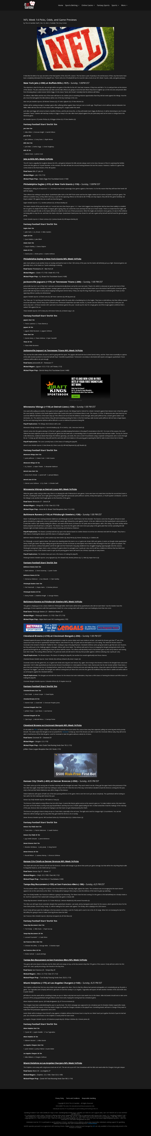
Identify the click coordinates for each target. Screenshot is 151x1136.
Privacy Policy (59, 1098)
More (123, 5)
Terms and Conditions (73, 1098)
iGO (94, 1126)
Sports (114, 5)
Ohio (35, 729)
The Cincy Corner (61, 23)
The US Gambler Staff (32, 23)
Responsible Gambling (89, 1098)
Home (60, 5)
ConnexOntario (92, 1123)
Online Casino (87, 5)
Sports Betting (71, 5)
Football (52, 23)
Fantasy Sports (103, 5)
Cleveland (65, 732)
